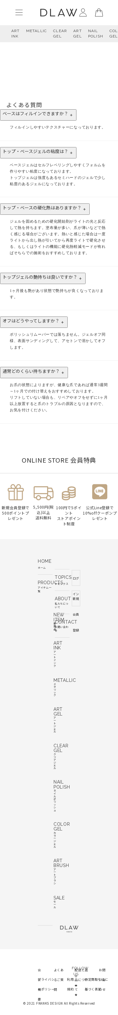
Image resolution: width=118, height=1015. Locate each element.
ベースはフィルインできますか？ (38, 115)
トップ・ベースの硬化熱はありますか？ (45, 209)
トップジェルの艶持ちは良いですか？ (43, 278)
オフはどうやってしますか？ (34, 322)
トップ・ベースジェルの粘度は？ (38, 152)
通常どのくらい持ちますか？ (34, 372)
